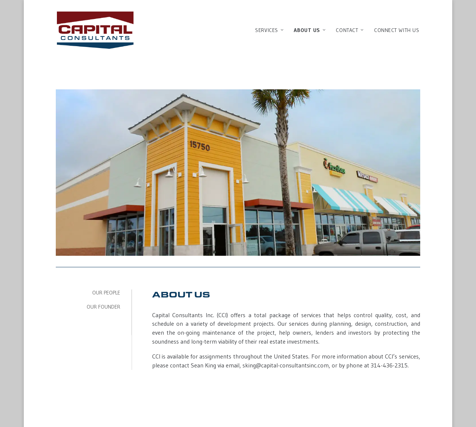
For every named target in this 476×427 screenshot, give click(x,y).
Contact (350, 30)
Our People (106, 292)
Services (269, 30)
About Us (310, 30)
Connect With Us (396, 30)
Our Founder (103, 306)
